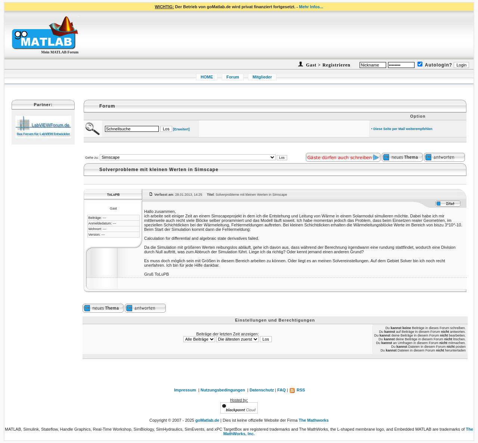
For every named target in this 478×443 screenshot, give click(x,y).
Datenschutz (261, 390)
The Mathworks (314, 420)
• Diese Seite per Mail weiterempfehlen (401, 129)
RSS (297, 390)
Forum (232, 77)
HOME (207, 77)
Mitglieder (262, 77)
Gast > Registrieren (328, 65)
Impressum (185, 390)
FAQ (281, 390)
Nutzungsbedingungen (223, 390)
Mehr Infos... (311, 6)
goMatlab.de (207, 420)
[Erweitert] (181, 129)
